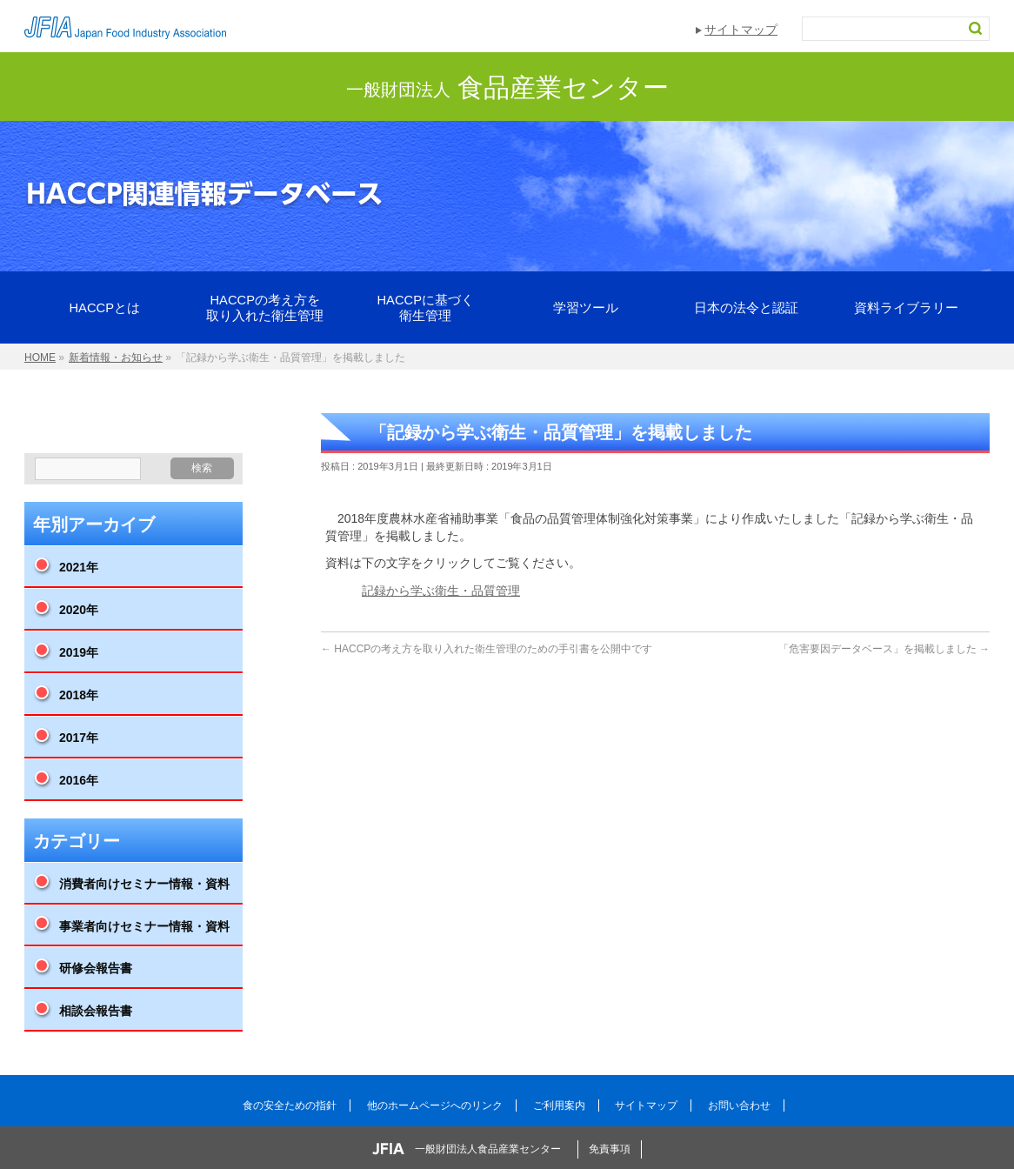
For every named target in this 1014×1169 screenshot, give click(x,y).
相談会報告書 (95, 1011)
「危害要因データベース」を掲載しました (884, 649)
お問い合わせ (739, 1105)
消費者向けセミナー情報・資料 (144, 884)
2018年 (78, 695)
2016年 (78, 780)
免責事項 (609, 1149)
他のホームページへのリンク (435, 1105)
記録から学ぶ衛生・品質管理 (441, 591)
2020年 (78, 610)
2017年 (78, 738)
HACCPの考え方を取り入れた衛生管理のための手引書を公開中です (486, 649)
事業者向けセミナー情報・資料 (144, 926)
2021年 (78, 567)
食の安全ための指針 (290, 1105)
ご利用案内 (559, 1105)
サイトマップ (740, 30)
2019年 (78, 652)
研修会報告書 (95, 968)
